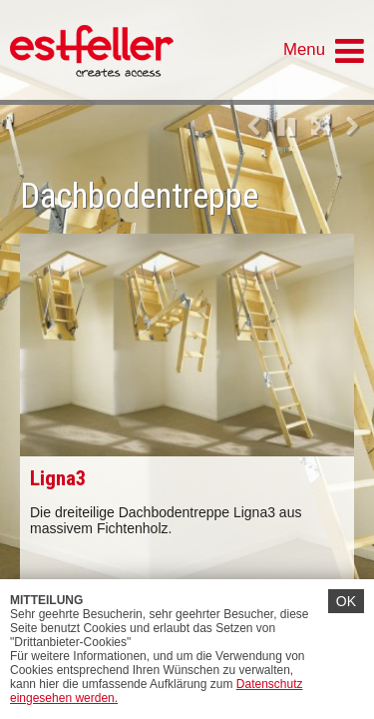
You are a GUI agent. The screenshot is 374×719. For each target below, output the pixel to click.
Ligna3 (58, 478)
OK (346, 601)
